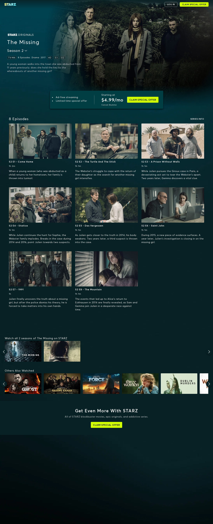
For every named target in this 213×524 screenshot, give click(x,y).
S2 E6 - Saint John (152, 225)
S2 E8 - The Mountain (88, 289)
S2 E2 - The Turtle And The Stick (95, 161)
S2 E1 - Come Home (21, 161)
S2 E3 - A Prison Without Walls (160, 161)
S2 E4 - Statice (18, 225)
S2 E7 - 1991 (16, 289)
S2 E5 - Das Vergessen (89, 225)
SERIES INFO (197, 119)
